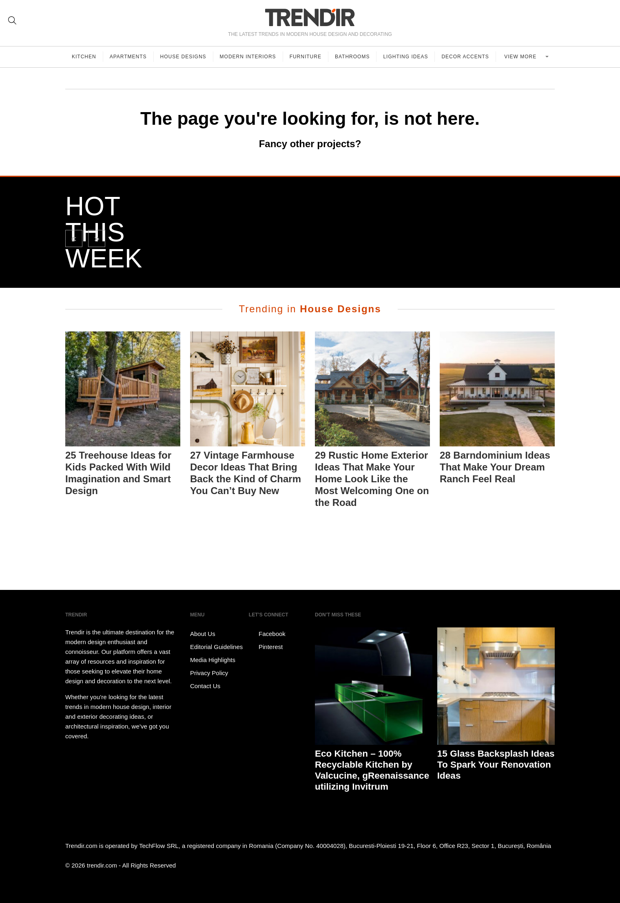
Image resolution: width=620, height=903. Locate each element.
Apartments (128, 57)
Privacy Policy (209, 672)
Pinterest (266, 647)
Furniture (305, 57)
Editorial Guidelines (216, 646)
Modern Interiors (248, 57)
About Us (202, 633)
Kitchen (84, 57)
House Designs (183, 57)
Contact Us (205, 685)
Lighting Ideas (405, 57)
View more (521, 57)
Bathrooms (352, 57)
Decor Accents (465, 57)
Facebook (267, 634)
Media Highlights (212, 659)
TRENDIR (310, 17)
